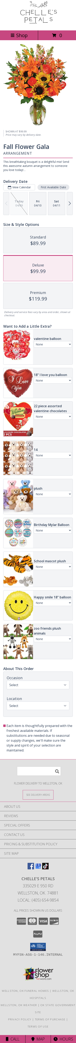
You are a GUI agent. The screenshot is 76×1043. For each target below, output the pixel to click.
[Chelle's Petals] (38, 24)
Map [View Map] (38, 1039)
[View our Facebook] (31, 868)
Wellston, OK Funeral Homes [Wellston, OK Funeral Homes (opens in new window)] (25, 991)
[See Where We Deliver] (38, 795)
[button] (38, 947)
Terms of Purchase (50, 1019)
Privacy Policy (19, 1019)
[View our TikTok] (45, 868)
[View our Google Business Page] (38, 868)
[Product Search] (39, 771)
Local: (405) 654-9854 (38, 900)
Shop (19, 35)
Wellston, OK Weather (19, 1005)
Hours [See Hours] (63, 1039)
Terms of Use (38, 1026)
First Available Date (53, 187)
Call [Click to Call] (12, 1039)
